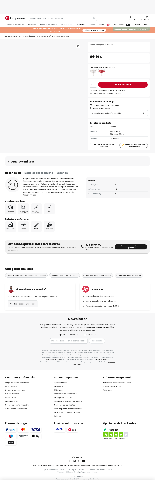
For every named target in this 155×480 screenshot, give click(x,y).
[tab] (13, 162)
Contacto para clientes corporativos (130, 236)
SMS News (58, 382)
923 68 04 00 (93, 233)
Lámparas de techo (43, 25)
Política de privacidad (102, 352)
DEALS (94, 19)
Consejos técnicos (72, 404)
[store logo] (15, 7)
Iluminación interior (29, 25)
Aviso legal (107, 382)
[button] (78, 35)
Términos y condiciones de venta (117, 375)
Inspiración (58, 404)
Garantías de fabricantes (16, 401)
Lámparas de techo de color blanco (64, 264)
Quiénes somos (60, 375)
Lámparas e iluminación (13, 25)
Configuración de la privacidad (43, 458)
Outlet (137, 13)
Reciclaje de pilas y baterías (112, 458)
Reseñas (62, 161)
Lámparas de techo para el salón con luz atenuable (26, 264)
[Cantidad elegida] (93, 73)
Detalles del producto (38, 161)
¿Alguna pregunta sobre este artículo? (135, 134)
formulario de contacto (53, 352)
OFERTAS (104, 13)
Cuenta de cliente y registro (17, 397)
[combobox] (63, 6)
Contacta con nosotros (15, 382)
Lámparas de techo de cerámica (128, 264)
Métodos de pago (12, 393)
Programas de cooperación (66, 386)
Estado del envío (12, 378)
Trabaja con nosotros (63, 390)
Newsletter (59, 378)
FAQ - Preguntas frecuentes (17, 375)
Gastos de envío (12, 386)
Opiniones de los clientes (64, 397)
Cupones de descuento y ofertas (68, 393)
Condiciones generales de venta (75, 458)
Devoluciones (10, 390)
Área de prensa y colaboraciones (68, 401)
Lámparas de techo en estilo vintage (97, 264)
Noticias (57, 408)
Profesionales (122, 13)
